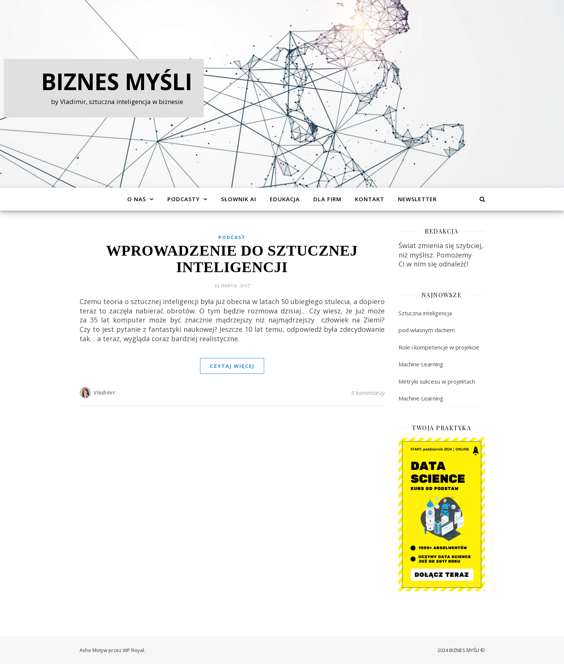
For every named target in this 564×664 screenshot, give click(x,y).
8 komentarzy (368, 392)
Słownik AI (238, 199)
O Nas (136, 199)
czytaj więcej (232, 366)
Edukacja (285, 199)
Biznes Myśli (117, 81)
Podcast (231, 237)
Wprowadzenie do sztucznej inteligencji (232, 259)
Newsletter (417, 199)
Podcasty (183, 199)
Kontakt (369, 199)
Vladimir (104, 392)
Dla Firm (327, 199)
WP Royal (133, 650)
